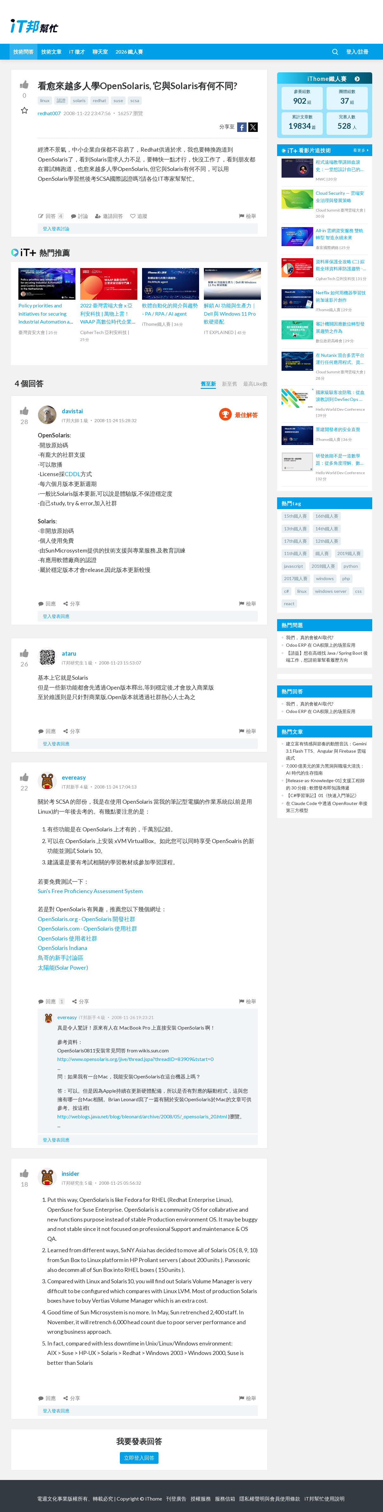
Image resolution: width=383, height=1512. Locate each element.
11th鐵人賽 (295, 553)
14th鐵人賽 (326, 528)
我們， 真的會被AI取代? (310, 637)
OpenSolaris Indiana (62, 947)
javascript (293, 566)
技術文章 (51, 52)
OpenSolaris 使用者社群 (67, 938)
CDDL (73, 473)
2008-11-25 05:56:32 (120, 1183)
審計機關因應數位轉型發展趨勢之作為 (340, 327)
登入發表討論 (56, 228)
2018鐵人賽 (323, 566)
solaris (79, 100)
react (289, 603)
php (346, 578)
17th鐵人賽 (295, 541)
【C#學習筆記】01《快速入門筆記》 (322, 795)
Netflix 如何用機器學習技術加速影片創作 (341, 296)
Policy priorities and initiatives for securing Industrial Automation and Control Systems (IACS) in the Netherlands (46, 321)
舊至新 (208, 384)
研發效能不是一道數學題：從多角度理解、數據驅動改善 (340, 460)
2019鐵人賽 (349, 553)
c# (286, 591)
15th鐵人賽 (295, 516)
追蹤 (139, 216)
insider (70, 1173)
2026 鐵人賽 (129, 52)
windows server (331, 591)
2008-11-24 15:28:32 (115, 420)
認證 (61, 100)
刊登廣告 (176, 1499)
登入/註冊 (357, 52)
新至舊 (229, 384)
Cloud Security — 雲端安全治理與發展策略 (340, 196)
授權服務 (201, 1499)
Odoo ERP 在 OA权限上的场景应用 (320, 645)
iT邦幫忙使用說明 (324, 1499)
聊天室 (100, 52)
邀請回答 (109, 216)
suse (118, 100)
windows (325, 578)
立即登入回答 (139, 1458)
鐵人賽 (322, 553)
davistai (72, 411)
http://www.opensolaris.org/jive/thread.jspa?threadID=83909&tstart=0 (135, 1059)
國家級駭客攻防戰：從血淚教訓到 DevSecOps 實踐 (340, 396)
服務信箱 (225, 1499)
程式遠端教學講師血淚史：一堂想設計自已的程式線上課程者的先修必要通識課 (340, 166)
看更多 (361, 150)
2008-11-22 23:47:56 (87, 113)
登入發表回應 (56, 616)
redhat (99, 100)
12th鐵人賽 (326, 541)
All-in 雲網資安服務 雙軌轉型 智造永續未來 (339, 234)
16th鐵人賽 (326, 516)
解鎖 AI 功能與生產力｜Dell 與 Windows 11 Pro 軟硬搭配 (230, 313)
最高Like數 (255, 384)
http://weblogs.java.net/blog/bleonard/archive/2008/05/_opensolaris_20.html (142, 1116)
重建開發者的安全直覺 (338, 429)
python (351, 566)
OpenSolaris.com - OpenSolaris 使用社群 (87, 928)
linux (44, 100)
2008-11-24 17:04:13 (115, 786)
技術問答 (23, 52)
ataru (69, 653)
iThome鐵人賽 (334, 78)
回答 (51, 216)
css (358, 591)
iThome (153, 1499)
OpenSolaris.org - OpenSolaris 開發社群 (86, 918)
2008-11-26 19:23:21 (133, 1017)
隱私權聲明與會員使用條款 (269, 1499)
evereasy (74, 777)
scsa (134, 100)
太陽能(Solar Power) (63, 967)
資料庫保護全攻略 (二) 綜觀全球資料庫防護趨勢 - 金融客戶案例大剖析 (340, 265)
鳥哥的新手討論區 (60, 957)
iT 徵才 (77, 52)
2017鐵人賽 (296, 578)
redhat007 (50, 113)
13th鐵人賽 (295, 528)
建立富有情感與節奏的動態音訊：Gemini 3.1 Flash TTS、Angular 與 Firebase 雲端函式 (326, 751)
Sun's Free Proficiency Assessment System (90, 890)
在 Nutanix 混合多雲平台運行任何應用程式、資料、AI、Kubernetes (340, 359)
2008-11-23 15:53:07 (120, 662)
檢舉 (247, 216)
